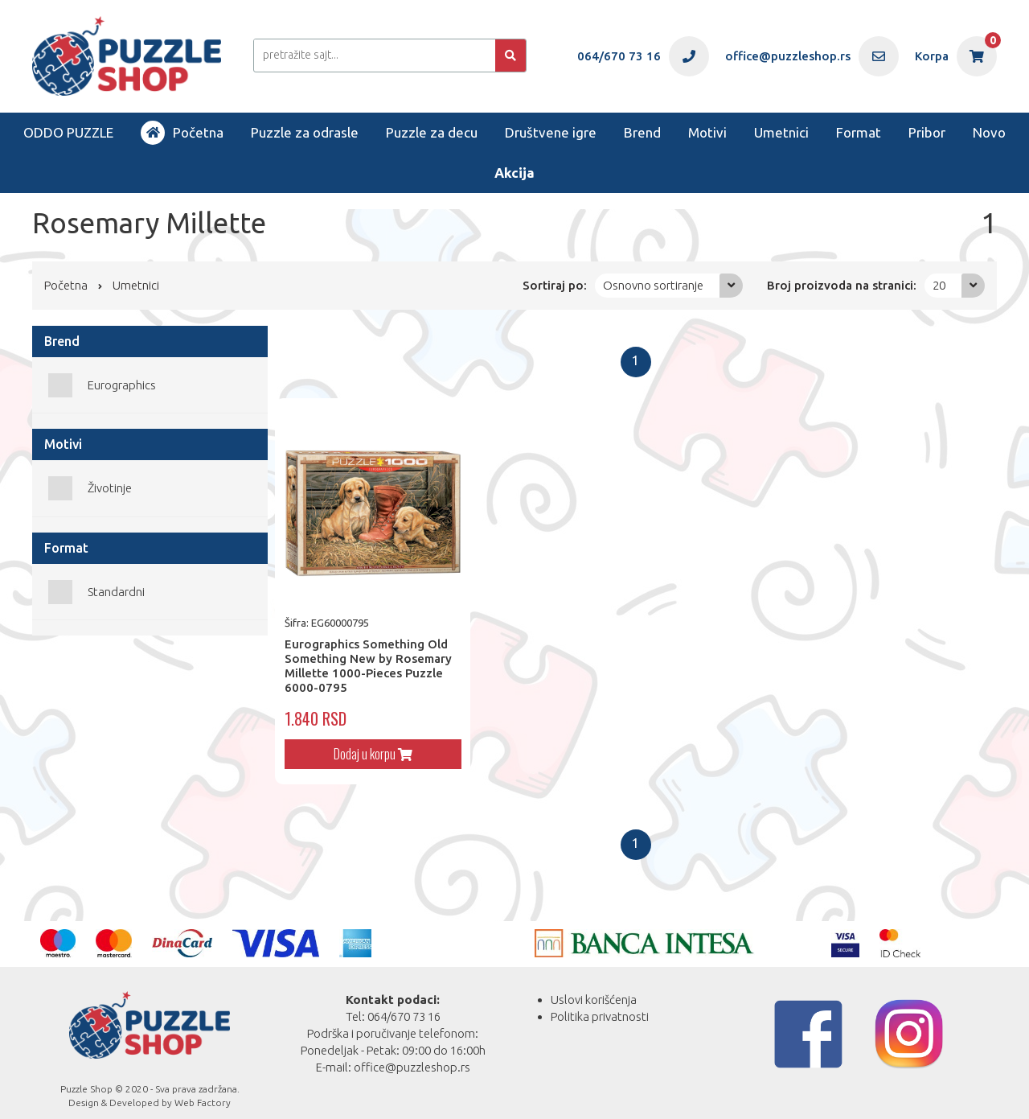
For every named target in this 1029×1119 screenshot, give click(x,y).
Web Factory (202, 1088)
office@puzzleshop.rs (412, 1052)
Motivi (707, 132)
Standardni (116, 592)
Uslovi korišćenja (594, 984)
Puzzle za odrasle (305, 132)
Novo (989, 132)
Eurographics (122, 385)
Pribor (926, 132)
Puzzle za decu (432, 132)
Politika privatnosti (600, 1001)
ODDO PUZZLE (68, 132)
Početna (182, 133)
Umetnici (781, 132)
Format (858, 132)
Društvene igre (550, 132)
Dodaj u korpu (365, 738)
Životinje (110, 488)
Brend (642, 132)
